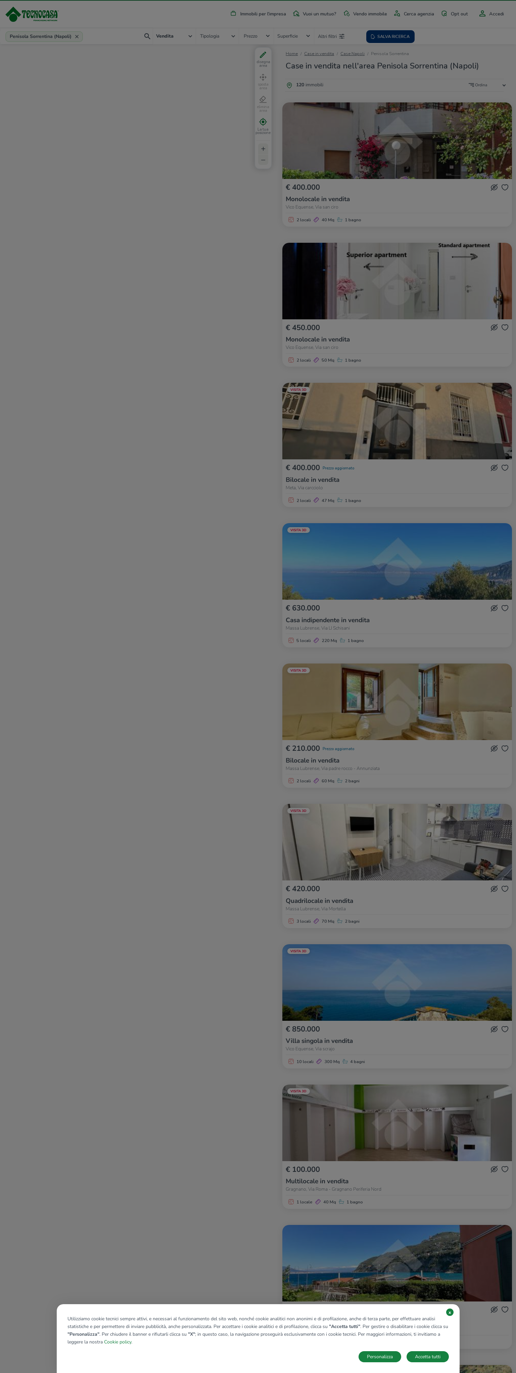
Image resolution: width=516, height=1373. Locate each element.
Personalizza (380, 1357)
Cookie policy (117, 1342)
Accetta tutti (427, 1357)
